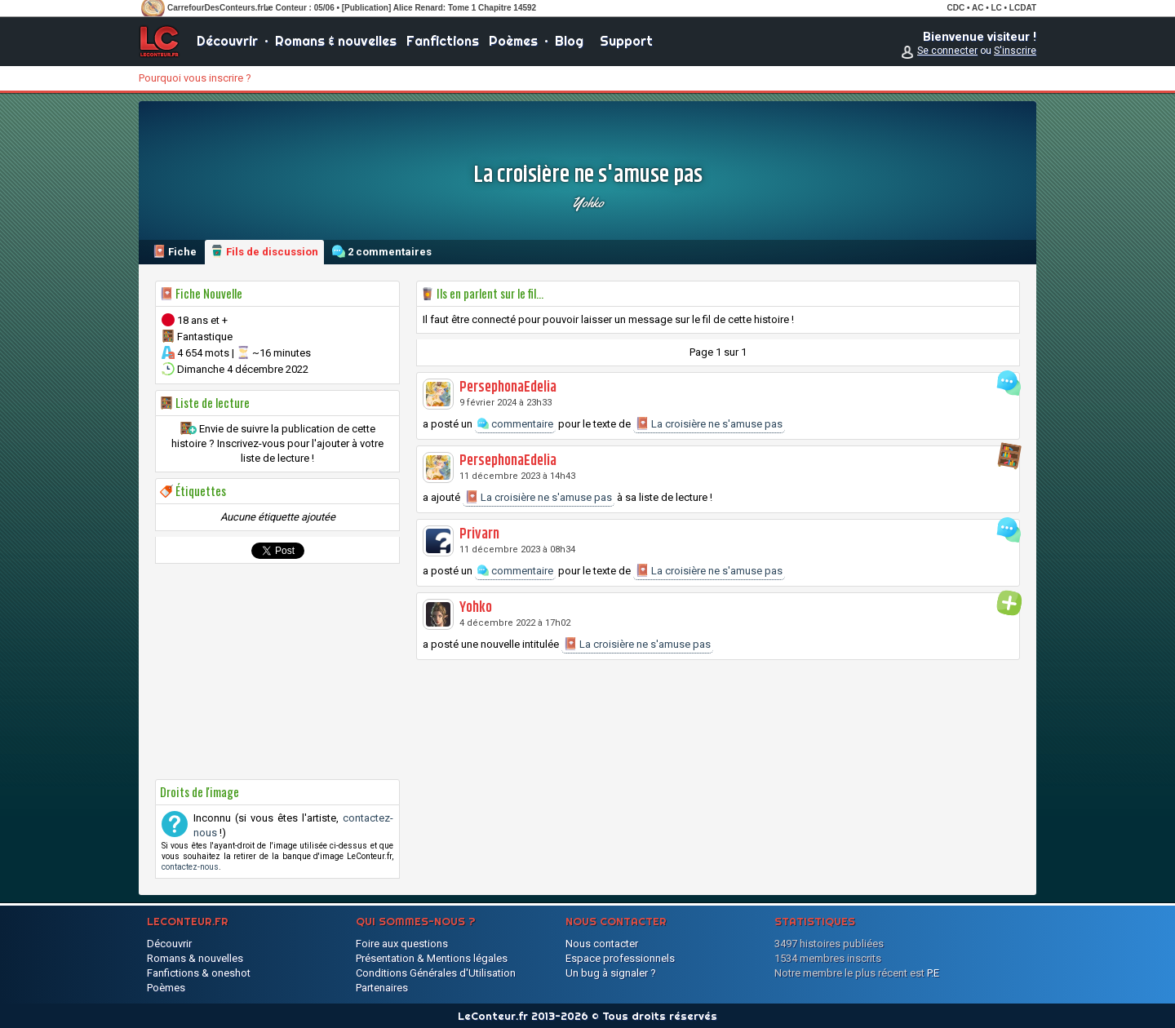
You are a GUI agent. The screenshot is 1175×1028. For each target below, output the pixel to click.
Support (626, 41)
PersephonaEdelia (507, 387)
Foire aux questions (402, 943)
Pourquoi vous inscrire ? (195, 78)
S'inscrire (1015, 50)
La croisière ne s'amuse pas (709, 423)
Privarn (479, 534)
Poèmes (513, 41)
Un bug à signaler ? (610, 973)
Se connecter (947, 50)
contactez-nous (190, 866)
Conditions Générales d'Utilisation (436, 973)
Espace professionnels (620, 958)
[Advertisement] (277, 671)
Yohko (588, 202)
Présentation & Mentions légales (432, 958)
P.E (933, 973)
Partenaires (382, 987)
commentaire (515, 424)
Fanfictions (442, 41)
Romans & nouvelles (336, 41)
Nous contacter (601, 943)
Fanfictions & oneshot (199, 973)
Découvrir (227, 41)
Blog (569, 41)
